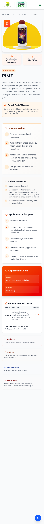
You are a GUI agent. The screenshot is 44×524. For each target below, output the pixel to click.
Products (10, 14)
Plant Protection (24, 14)
